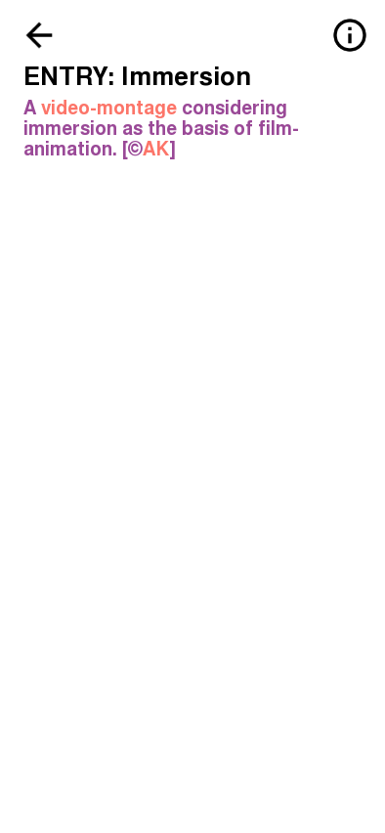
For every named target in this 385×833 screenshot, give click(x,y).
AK (156, 149)
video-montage (109, 108)
